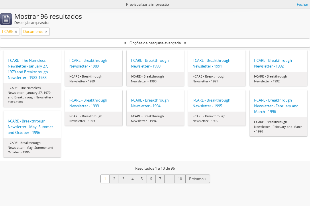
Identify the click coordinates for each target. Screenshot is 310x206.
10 (180, 178)
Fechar (302, 4)
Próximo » (197, 178)
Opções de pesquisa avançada (155, 42)
